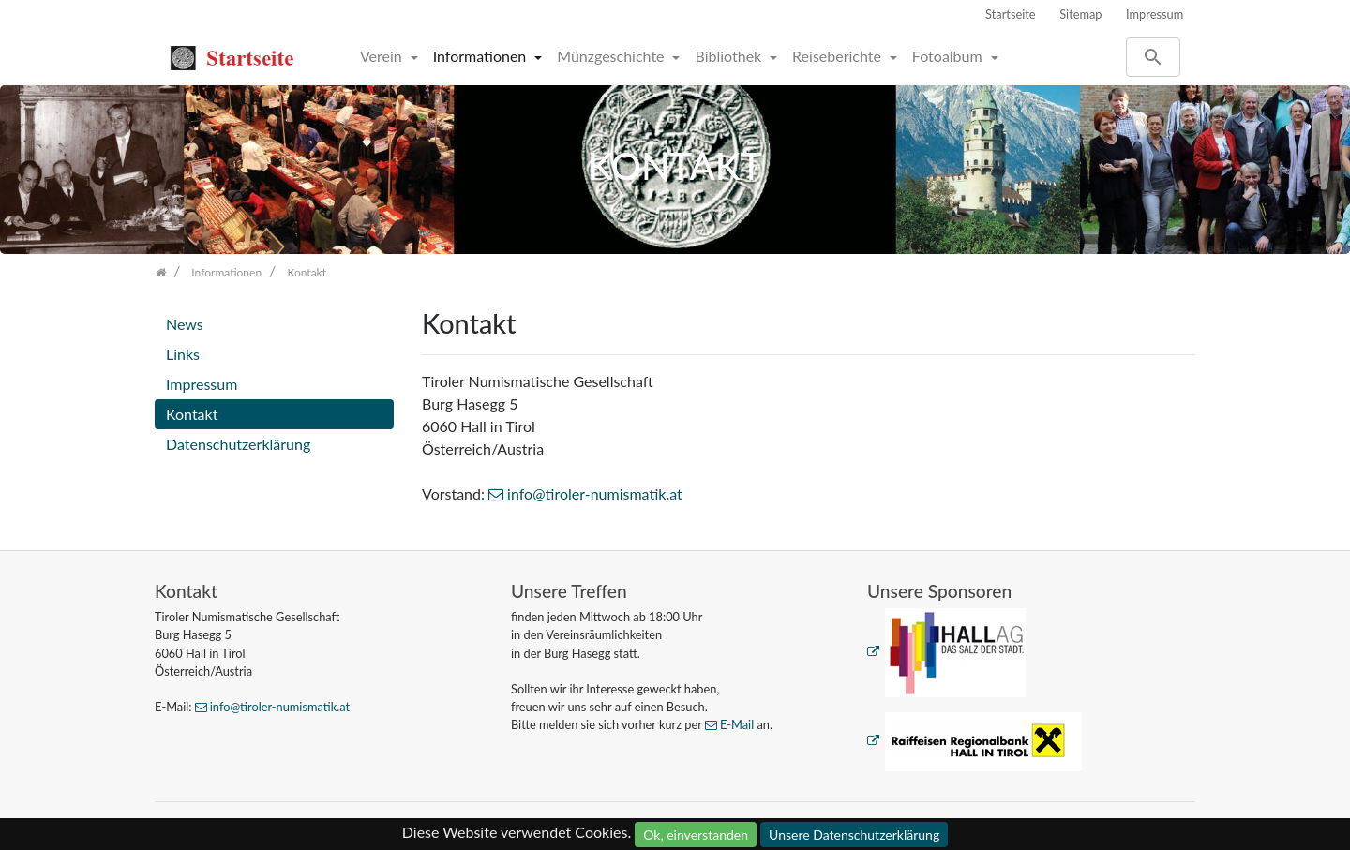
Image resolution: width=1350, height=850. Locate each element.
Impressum (1154, 14)
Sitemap (1080, 14)
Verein (383, 56)
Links (183, 354)
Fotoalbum (949, 56)
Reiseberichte (838, 56)
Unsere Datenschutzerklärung (854, 835)
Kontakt (192, 414)
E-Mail (737, 724)
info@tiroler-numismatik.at (594, 493)
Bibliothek (730, 56)
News (184, 324)
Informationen (482, 56)
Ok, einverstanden (695, 835)
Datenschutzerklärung (238, 444)
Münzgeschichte (612, 56)
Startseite (1010, 14)
